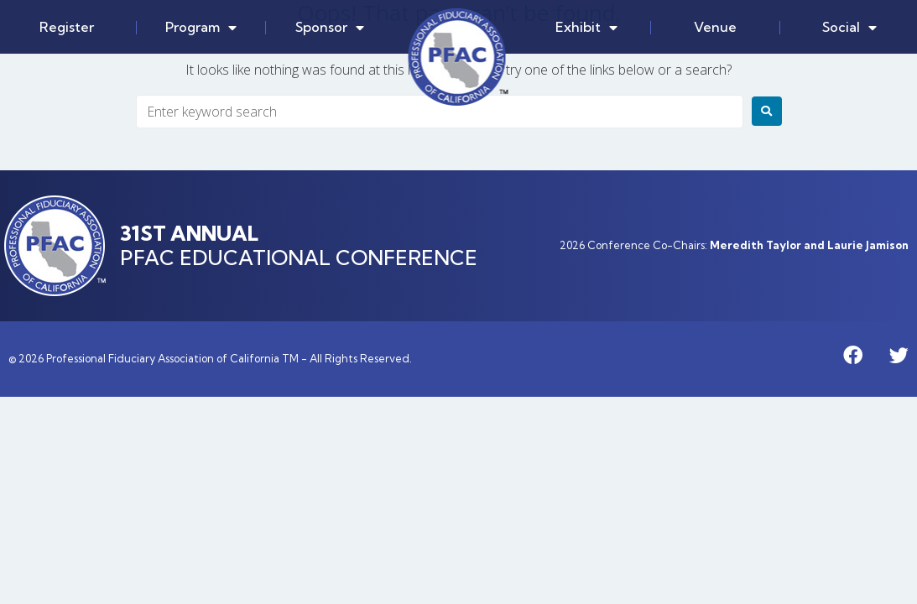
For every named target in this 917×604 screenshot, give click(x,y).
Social (849, 28)
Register (66, 26)
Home (458, 57)
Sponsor (329, 28)
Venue (715, 26)
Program (201, 28)
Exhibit (586, 28)
